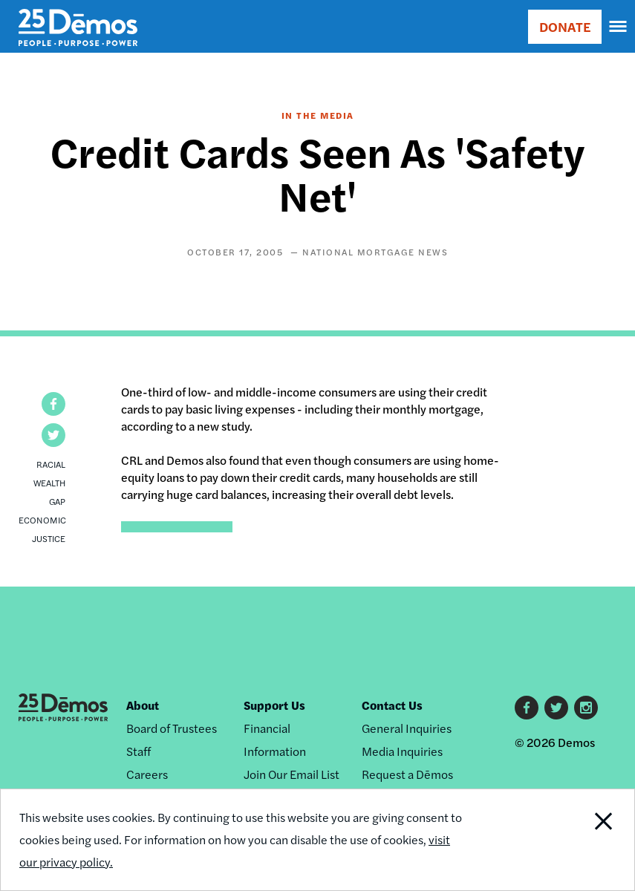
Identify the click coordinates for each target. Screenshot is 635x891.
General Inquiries (407, 728)
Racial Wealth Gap (49, 482)
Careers (147, 774)
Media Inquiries (402, 751)
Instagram (586, 707)
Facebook (526, 707)
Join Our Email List (291, 774)
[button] (53, 404)
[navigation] (618, 26)
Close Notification (574, 839)
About (142, 705)
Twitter (556, 707)
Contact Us (392, 705)
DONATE (564, 26)
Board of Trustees (171, 728)
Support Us (274, 705)
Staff (138, 751)
